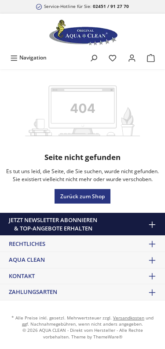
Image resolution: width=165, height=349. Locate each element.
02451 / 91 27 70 (111, 6)
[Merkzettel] (112, 57)
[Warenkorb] (151, 57)
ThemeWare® (107, 337)
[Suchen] (93, 57)
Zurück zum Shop (82, 196)
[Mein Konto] (132, 57)
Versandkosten (128, 318)
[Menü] (28, 57)
